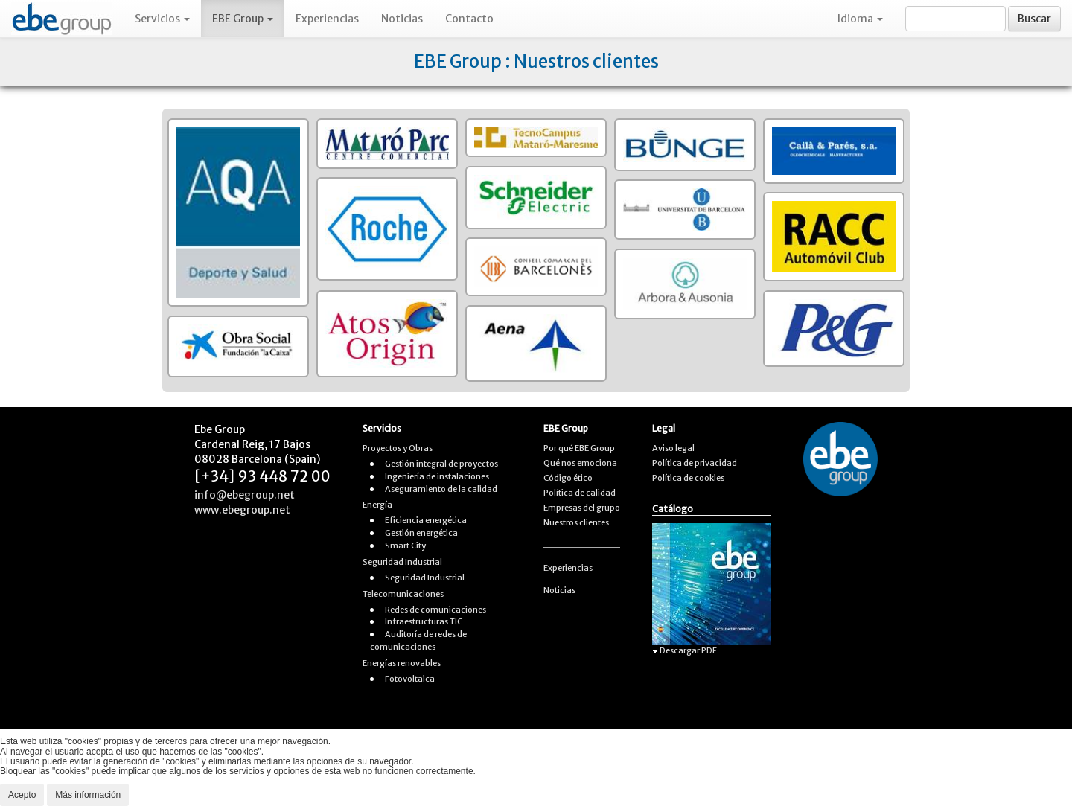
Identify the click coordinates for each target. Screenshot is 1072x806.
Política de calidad (579, 492)
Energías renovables (402, 663)
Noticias (402, 18)
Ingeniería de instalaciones (437, 476)
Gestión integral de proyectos (441, 463)
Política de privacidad (694, 463)
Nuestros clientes (576, 522)
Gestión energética (421, 533)
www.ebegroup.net (242, 509)
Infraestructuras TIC (423, 621)
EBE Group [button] (242, 18)
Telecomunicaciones (403, 594)
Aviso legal (673, 448)
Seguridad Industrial (402, 562)
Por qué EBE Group (579, 448)
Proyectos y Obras (398, 448)
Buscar (1034, 18)
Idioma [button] (860, 18)
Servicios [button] (162, 18)
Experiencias (327, 18)
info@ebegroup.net (244, 495)
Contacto (469, 18)
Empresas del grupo (581, 507)
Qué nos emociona (580, 463)
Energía (377, 504)
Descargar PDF (684, 650)
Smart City (405, 545)
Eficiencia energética (426, 520)
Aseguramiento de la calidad (441, 489)
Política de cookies (688, 478)
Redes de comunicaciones (435, 609)
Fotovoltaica (410, 679)
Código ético (568, 478)
